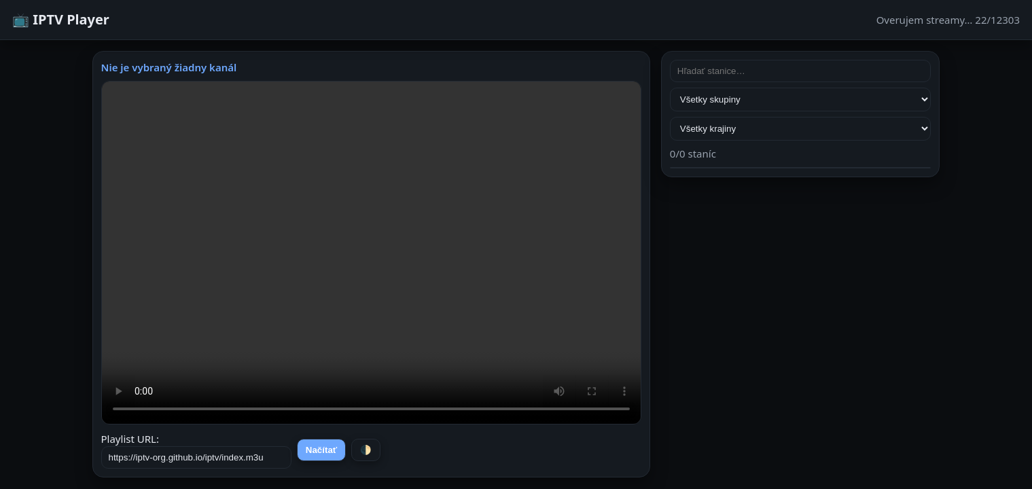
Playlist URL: (196, 450)
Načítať (321, 450)
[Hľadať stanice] (800, 71)
